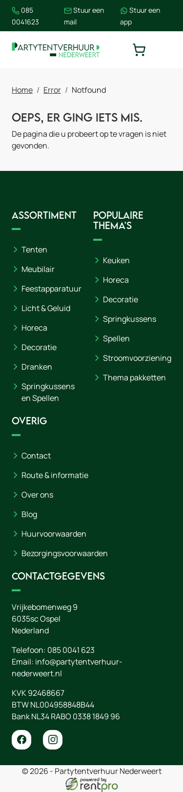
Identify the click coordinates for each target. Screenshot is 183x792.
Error (52, 89)
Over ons (37, 494)
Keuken (116, 260)
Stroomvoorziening (137, 358)
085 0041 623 (71, 650)
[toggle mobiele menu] (164, 50)
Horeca (34, 327)
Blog (29, 514)
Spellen (116, 338)
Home (22, 89)
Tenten (34, 249)
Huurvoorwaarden (53, 533)
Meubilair (38, 269)
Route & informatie (54, 475)
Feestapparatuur (51, 288)
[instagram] (52, 740)
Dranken (36, 366)
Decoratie (39, 347)
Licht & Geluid (45, 308)
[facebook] (21, 740)
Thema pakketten (134, 377)
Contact (36, 455)
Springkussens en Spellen (48, 392)
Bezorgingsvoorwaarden (64, 553)
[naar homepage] (56, 50)
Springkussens (129, 318)
